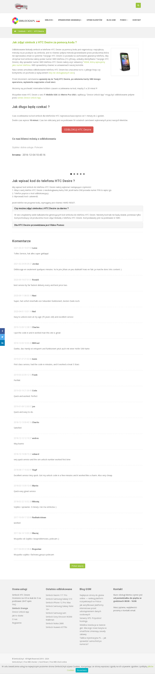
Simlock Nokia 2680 (55, 623)
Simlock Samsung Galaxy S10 (59, 599)
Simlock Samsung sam (56, 613)
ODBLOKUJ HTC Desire (77, 129)
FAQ (14, 604)
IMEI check (58, 662)
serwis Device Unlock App (29, 97)
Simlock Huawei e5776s (56, 627)
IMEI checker (32, 662)
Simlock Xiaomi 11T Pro (56, 595)
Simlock (49, 20)
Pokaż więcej (77, 566)
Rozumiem (82, 670)
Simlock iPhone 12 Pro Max (58, 602)
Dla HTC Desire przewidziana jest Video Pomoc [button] (39, 225)
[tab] (77, 208)
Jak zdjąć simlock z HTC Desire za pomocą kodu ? (44, 42)
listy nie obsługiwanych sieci (61, 72)
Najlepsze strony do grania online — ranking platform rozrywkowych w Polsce (92, 598)
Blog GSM (111, 20)
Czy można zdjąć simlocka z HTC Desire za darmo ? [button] (41, 208)
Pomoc (124, 20)
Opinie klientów (94, 20)
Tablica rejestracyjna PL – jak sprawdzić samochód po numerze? (93, 641)
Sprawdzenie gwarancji (70, 20)
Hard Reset (43, 662)
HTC (30, 31)
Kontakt (137, 20)
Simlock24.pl (17, 662)
